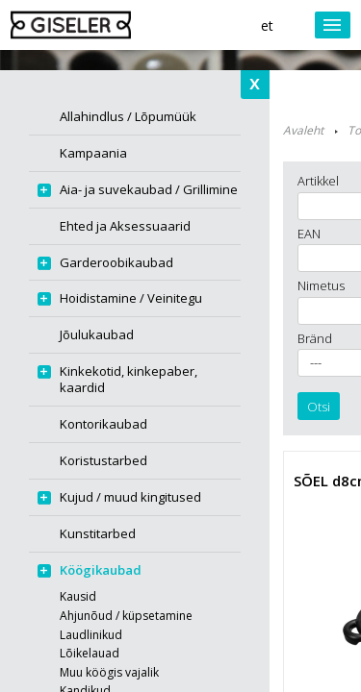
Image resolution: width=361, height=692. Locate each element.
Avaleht (303, 130)
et (267, 25)
